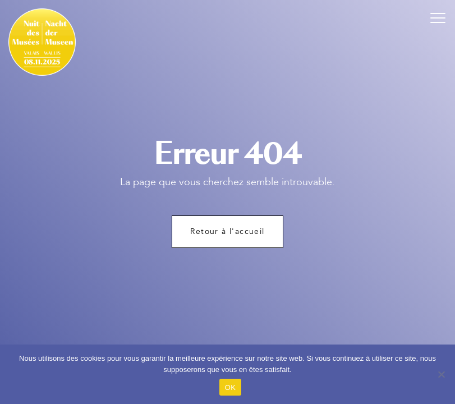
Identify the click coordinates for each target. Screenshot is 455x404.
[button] (438, 17)
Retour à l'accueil (227, 231)
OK (230, 387)
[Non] (441, 374)
